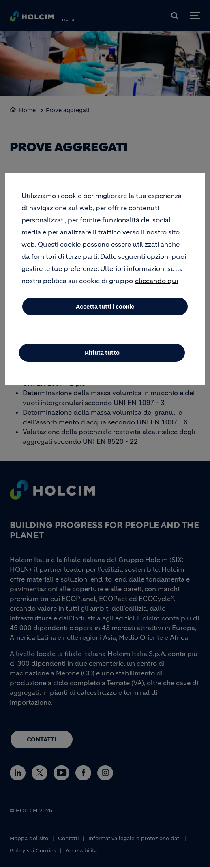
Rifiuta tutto (102, 352)
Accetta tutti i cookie (105, 306)
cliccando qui (156, 281)
